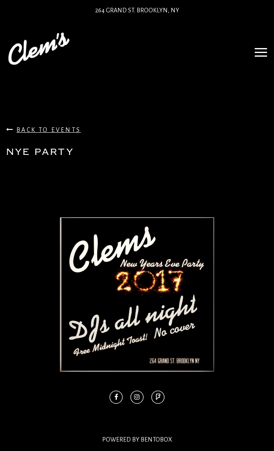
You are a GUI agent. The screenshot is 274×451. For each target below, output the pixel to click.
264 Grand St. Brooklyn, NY (137, 10)
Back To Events (43, 129)
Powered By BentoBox (137, 439)
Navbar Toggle (258, 48)
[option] (137, 294)
